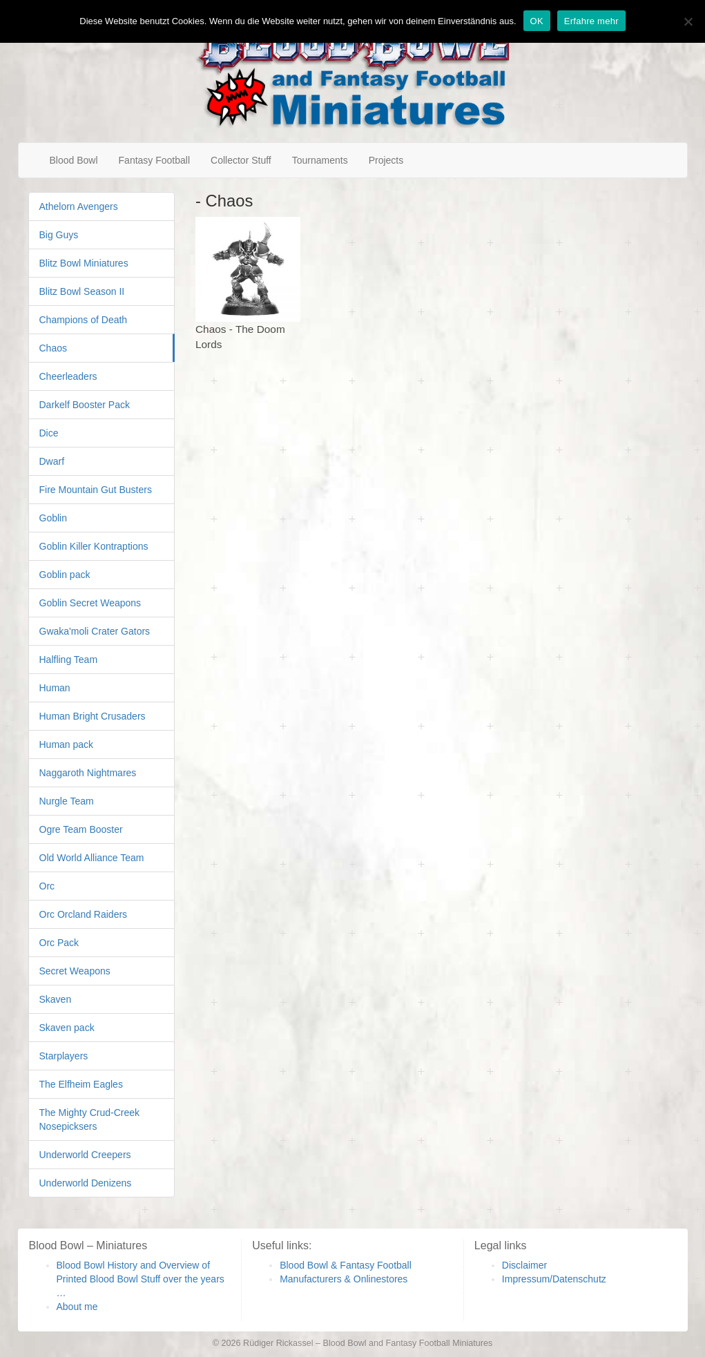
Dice (49, 433)
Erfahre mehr (591, 21)
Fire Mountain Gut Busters (95, 489)
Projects (386, 160)
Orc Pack (59, 942)
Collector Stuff (241, 160)
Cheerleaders (68, 376)
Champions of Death (83, 319)
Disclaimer (524, 1265)
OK (536, 21)
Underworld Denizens (85, 1182)
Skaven (55, 999)
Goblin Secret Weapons (90, 602)
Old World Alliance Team (91, 857)
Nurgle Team (66, 801)
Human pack (66, 744)
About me (77, 1306)
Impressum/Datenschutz (554, 1278)
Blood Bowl (74, 160)
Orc (47, 886)
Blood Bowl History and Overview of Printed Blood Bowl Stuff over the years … (140, 1279)
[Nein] (688, 21)
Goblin (53, 517)
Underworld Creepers (85, 1154)
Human (54, 687)
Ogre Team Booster (81, 829)
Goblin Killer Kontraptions (93, 546)
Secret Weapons (74, 970)
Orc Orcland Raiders (83, 914)
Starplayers (63, 1055)
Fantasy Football (155, 160)
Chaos (53, 348)
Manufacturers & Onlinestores (343, 1278)
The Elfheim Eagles (81, 1084)
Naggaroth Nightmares (88, 772)
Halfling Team (68, 659)
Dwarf (52, 461)
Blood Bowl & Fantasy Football (346, 1265)
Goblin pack (64, 574)
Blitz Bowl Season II (82, 291)
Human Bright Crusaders (92, 716)
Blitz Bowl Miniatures (83, 263)
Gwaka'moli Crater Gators (95, 631)
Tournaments (320, 160)
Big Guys (59, 234)
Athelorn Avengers (78, 206)
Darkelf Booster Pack (85, 404)
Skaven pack (67, 1027)
